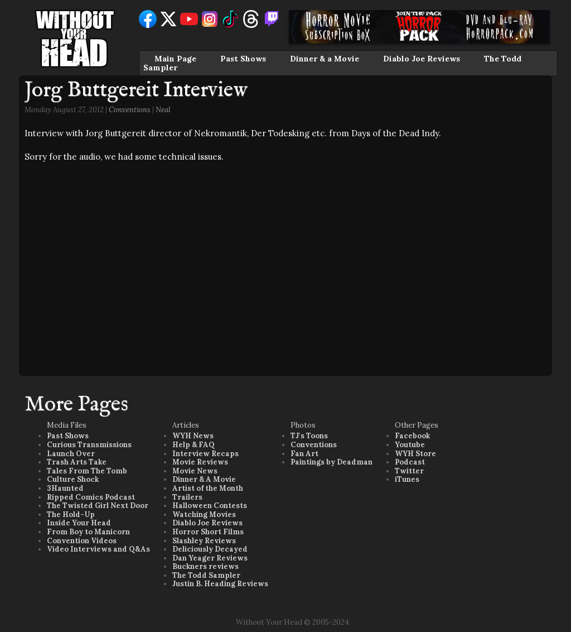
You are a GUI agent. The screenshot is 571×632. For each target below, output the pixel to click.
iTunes (407, 479)
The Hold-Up (71, 514)
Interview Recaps (205, 453)
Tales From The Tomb (87, 471)
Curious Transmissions (89, 444)
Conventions (130, 109)
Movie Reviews (200, 462)
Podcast (410, 462)
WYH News (193, 436)
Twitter (409, 471)
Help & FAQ (193, 444)
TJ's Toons (309, 436)
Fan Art (304, 453)
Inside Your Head (79, 523)
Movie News (194, 471)
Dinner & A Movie (204, 479)
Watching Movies (204, 514)
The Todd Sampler (206, 575)
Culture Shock (73, 479)
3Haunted (65, 488)
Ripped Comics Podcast (91, 497)
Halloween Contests (209, 505)
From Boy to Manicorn (88, 532)
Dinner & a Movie (324, 59)
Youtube (410, 444)
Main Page (175, 59)
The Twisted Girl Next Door (97, 505)
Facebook (412, 436)
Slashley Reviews (204, 540)
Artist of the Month (207, 488)
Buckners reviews (205, 566)
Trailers (187, 497)
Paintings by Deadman (331, 462)
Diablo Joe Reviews (421, 59)
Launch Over (71, 453)
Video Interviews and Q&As (98, 549)
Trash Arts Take (77, 462)
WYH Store (415, 453)
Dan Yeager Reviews (210, 558)
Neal (163, 109)
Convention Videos (82, 540)
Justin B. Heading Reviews (220, 583)
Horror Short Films (208, 532)
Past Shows (243, 59)
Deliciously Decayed (210, 549)
